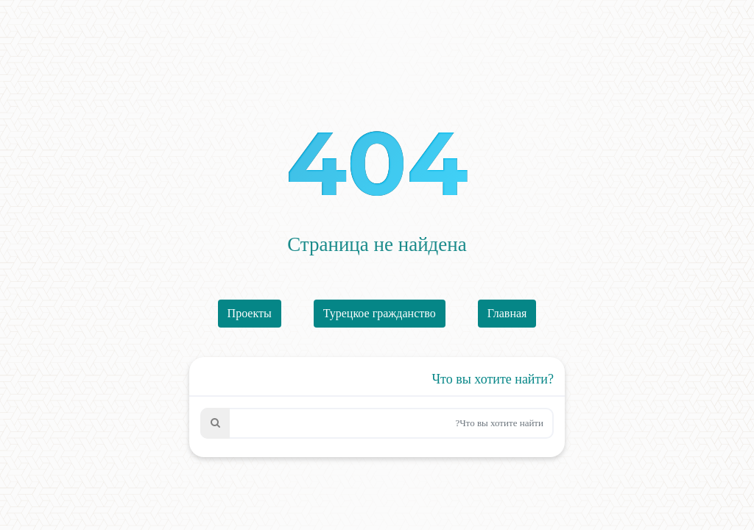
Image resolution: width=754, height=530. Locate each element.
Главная (507, 313)
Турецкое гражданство (379, 313)
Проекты (250, 313)
